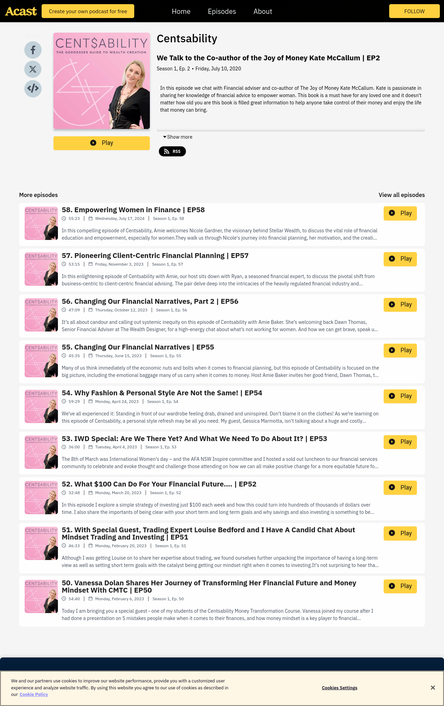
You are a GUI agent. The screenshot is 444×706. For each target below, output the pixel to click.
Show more (177, 137)
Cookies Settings (339, 691)
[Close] (433, 691)
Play (101, 142)
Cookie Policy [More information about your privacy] (33, 698)
